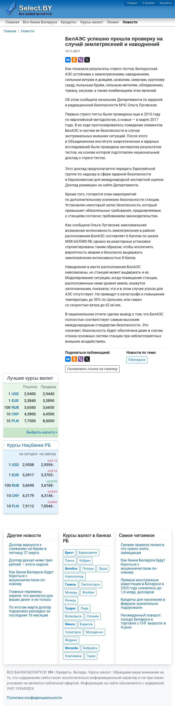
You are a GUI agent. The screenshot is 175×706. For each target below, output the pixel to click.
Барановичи (88, 552)
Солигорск (73, 632)
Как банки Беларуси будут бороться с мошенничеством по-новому (31, 578)
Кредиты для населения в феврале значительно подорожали (143, 603)
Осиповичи (73, 656)
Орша (103, 568)
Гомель (70, 584)
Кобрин (84, 560)
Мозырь (71, 592)
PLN (15, 421)
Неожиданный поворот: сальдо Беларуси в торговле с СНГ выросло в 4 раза (143, 621)
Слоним (93, 616)
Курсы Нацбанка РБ (29, 445)
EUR (15, 401)
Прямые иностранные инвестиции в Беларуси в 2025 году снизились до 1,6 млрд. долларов (142, 586)
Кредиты (68, 22)
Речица (70, 600)
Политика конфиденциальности (34, 698)
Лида (84, 608)
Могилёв (71, 648)
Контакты (166, 3)
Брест (69, 552)
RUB (15, 407)
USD (15, 394)
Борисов (86, 624)
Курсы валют (91, 22)
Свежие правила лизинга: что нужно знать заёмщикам (143, 549)
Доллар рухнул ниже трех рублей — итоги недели (30, 562)
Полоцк (88, 568)
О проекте (148, 3)
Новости (130, 22)
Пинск (69, 560)
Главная (132, 3)
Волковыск (73, 616)
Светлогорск (90, 584)
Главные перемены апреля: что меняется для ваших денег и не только (31, 595)
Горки (91, 656)
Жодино (71, 640)
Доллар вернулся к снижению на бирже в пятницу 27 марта (27, 549)
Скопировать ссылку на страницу (92, 369)
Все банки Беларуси (40, 22)
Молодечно (94, 632)
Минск (70, 624)
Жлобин (88, 592)
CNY (15, 414)
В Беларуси (137, 360)
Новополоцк (74, 576)
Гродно (70, 608)
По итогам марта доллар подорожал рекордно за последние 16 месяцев (30, 611)
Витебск (71, 568)
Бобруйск (90, 648)
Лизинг (113, 22)
